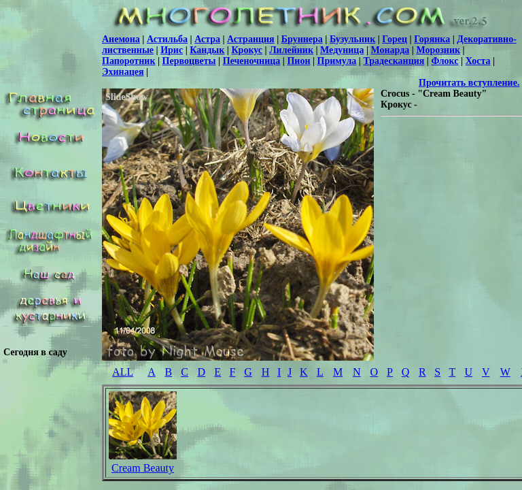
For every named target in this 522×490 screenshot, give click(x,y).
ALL (122, 372)
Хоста (478, 61)
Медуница (342, 50)
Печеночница (252, 61)
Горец (394, 39)
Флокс (444, 61)
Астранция (251, 39)
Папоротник (128, 61)
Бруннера (302, 39)
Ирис (171, 50)
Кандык (207, 50)
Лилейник (291, 50)
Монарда (390, 50)
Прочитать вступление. (469, 83)
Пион (298, 61)
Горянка (432, 39)
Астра (207, 39)
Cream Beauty (142, 468)
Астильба (167, 39)
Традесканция (393, 61)
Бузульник (352, 39)
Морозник (438, 50)
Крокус (246, 50)
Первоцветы (189, 61)
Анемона (121, 39)
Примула (337, 61)
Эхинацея (122, 72)
